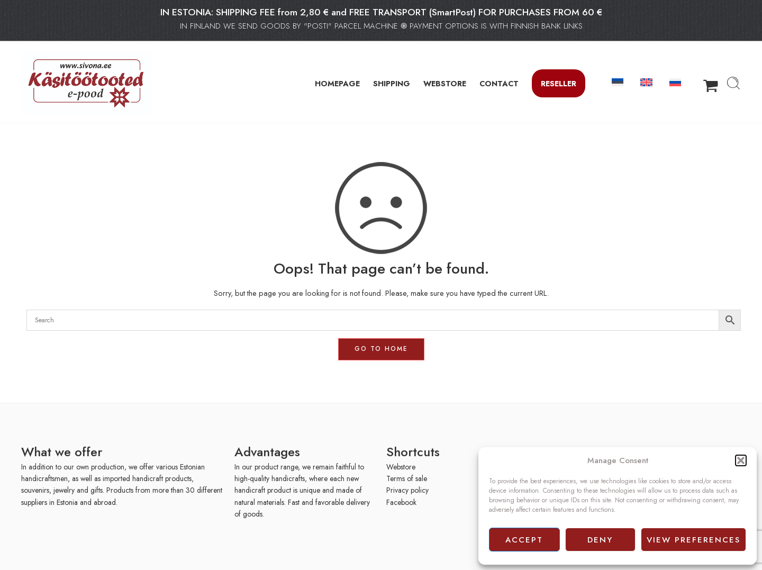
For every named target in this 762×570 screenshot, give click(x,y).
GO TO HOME (381, 349)
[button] (741, 460)
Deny (600, 540)
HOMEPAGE (337, 83)
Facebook (401, 502)
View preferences (693, 540)
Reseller (558, 83)
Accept (524, 540)
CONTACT (499, 83)
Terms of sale (406, 478)
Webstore (400, 467)
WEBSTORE (444, 83)
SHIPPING (391, 83)
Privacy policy (407, 490)
